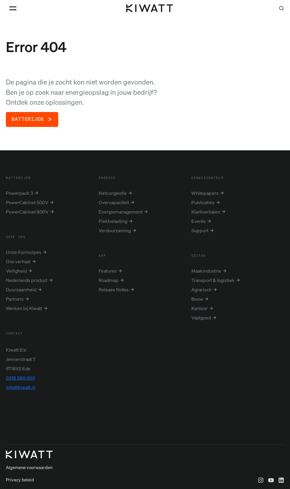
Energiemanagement (121, 212)
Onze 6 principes (23, 252)
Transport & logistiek (213, 280)
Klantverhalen (205, 212)
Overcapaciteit (114, 202)
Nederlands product (26, 280)
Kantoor (199, 308)
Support (199, 230)
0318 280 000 (20, 378)
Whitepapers (205, 193)
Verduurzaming (115, 230)
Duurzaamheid (21, 289)
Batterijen (28, 119)
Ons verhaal (18, 261)
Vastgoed (201, 317)
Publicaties (203, 202)
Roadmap (109, 280)
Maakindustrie (206, 271)
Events (198, 221)
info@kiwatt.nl (20, 387)
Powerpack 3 (19, 193)
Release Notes (114, 289)
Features (108, 271)
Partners (15, 299)
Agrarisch (201, 289)
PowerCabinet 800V (27, 212)
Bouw (197, 299)
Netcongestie (113, 193)
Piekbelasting (113, 221)
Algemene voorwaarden (29, 477)
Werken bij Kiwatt (24, 308)
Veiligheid (16, 271)
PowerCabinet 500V (27, 202)
